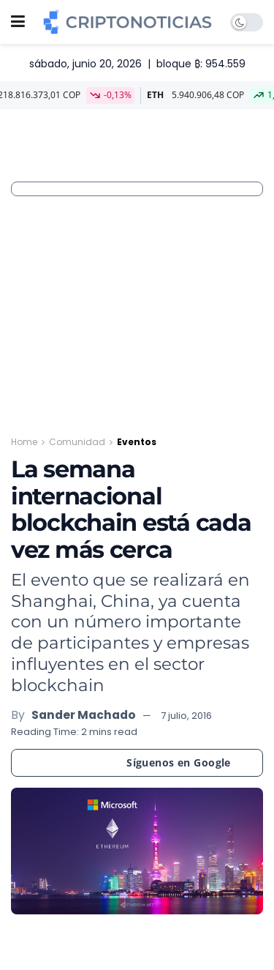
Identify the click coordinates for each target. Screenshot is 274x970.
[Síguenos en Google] (137, 763)
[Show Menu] (18, 22)
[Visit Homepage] (127, 22)
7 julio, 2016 (186, 716)
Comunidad (77, 442)
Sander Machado (83, 715)
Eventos (136, 442)
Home (24, 442)
